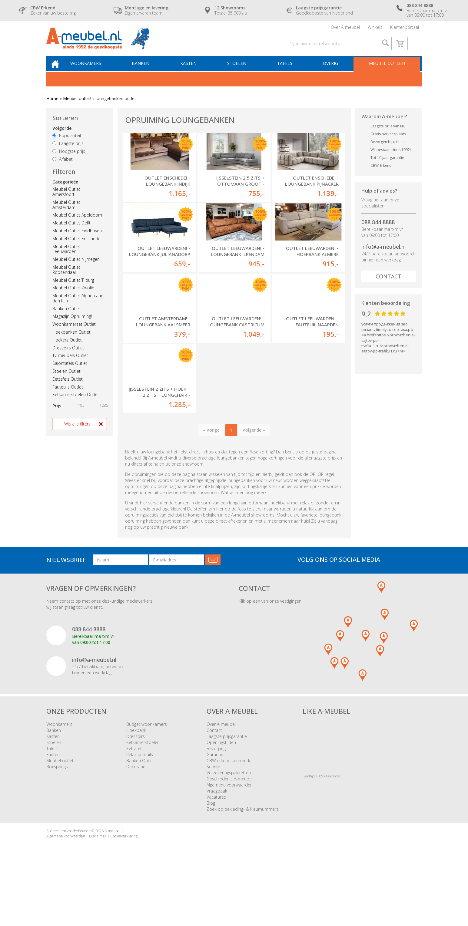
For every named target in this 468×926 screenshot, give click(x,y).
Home (52, 107)
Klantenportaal (404, 29)
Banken (146, 72)
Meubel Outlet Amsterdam (66, 213)
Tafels (286, 72)
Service (213, 820)
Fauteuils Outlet (67, 396)
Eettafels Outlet (67, 388)
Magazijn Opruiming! (72, 325)
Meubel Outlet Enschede (76, 248)
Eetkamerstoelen (143, 796)
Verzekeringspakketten (229, 827)
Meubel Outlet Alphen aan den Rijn (77, 307)
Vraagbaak (217, 845)
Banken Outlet (66, 318)
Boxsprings (57, 820)
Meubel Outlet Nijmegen (76, 268)
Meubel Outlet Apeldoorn (77, 224)
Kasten (193, 72)
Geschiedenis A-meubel (230, 833)
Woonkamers (93, 72)
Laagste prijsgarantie (227, 790)
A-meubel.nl (114, 884)
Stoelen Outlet (66, 380)
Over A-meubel (345, 29)
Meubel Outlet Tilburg (73, 289)
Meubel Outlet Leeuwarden (66, 258)
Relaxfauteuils (139, 808)
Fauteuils (55, 808)
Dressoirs (135, 790)
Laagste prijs (68, 152)
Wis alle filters (77, 433)
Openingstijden (221, 796)
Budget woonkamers (146, 778)
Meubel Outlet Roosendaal (66, 278)
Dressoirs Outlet (68, 357)
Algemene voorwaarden (230, 839)
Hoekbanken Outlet (71, 341)
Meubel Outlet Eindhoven (77, 240)
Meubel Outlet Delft (71, 232)
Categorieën (65, 191)
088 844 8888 (378, 231)
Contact (388, 285)
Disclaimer (97, 890)
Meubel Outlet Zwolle (73, 297)
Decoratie (135, 820)
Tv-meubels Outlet (70, 365)
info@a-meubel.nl (383, 255)
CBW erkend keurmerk (228, 814)
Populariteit (66, 145)
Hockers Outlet (67, 349)
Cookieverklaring (124, 890)
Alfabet (62, 168)
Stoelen (240, 72)
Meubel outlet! (386, 72)
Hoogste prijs (68, 160)
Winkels (375, 29)
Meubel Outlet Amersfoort (66, 200)
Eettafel (133, 802)
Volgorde (61, 137)
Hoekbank (136, 784)
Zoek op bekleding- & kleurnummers (242, 863)
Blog (211, 857)
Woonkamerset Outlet (74, 333)
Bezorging (216, 802)
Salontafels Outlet (69, 372)
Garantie (215, 808)
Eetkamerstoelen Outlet (75, 404)
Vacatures (216, 851)
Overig (331, 72)
